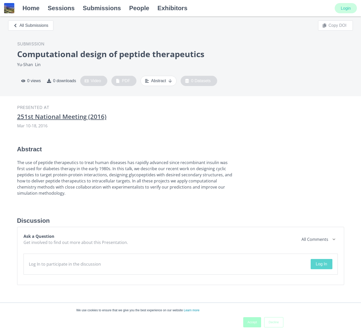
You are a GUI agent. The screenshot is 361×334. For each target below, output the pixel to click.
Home (31, 8)
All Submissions (30, 25)
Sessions (61, 8)
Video (93, 81)
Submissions (102, 8)
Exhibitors (172, 8)
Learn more (191, 310)
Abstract (158, 81)
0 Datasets (198, 81)
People (139, 8)
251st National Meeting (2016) (62, 117)
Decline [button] (274, 322)
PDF (123, 81)
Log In (321, 264)
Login (346, 8)
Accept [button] (252, 322)
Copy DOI (334, 25)
